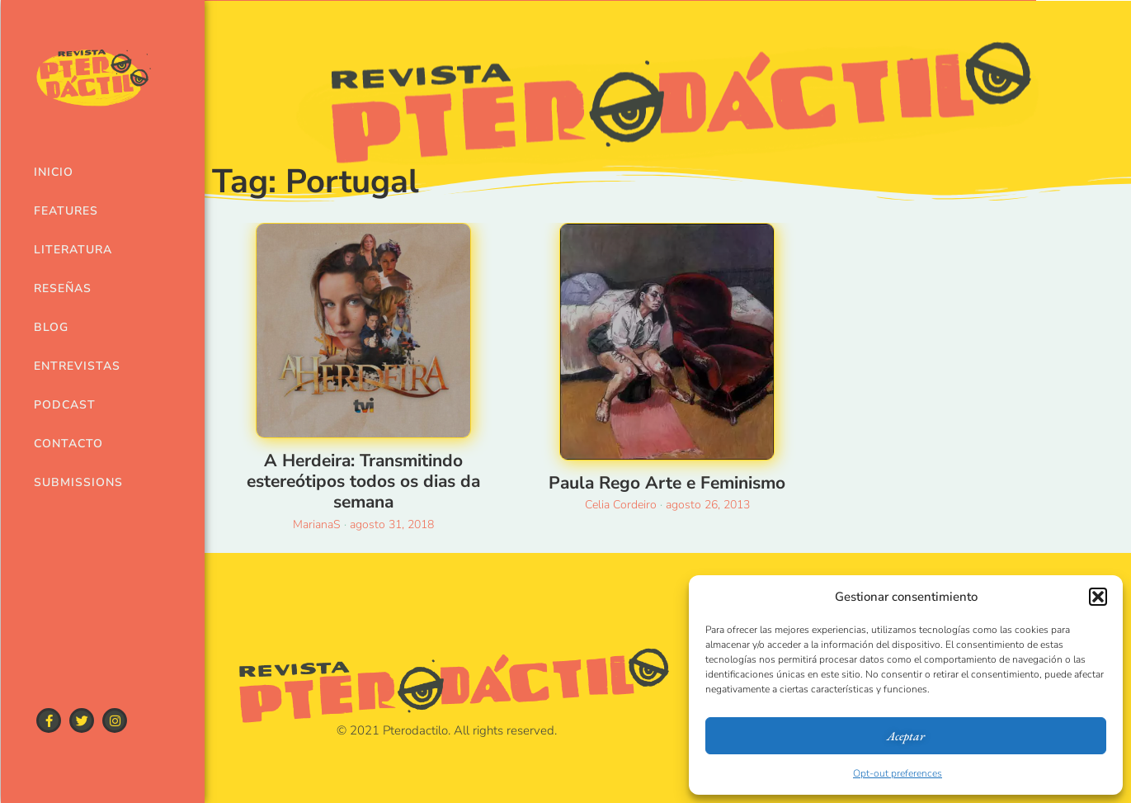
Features (66, 211)
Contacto (68, 443)
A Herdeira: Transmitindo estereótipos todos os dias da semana (363, 481)
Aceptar (906, 736)
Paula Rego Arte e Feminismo (667, 482)
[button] (1098, 596)
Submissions (73, 482)
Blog (51, 327)
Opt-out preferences (897, 773)
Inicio (53, 172)
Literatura (73, 249)
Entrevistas (73, 366)
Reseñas (63, 288)
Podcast (65, 405)
